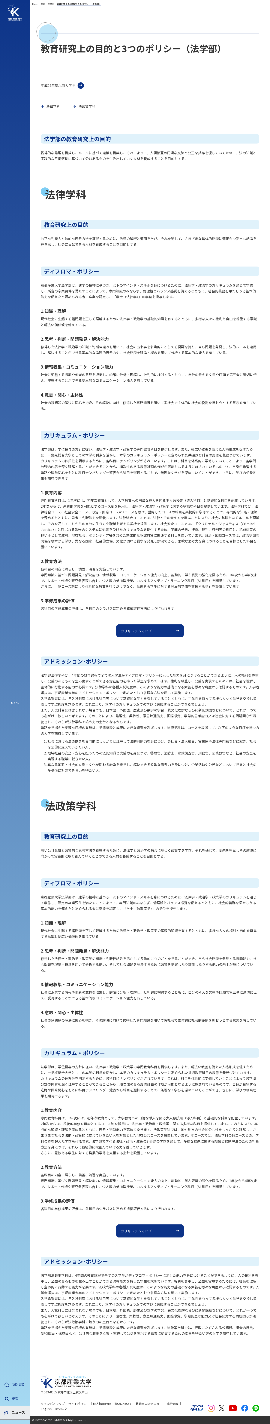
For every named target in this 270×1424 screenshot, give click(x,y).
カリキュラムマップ (136, 630)
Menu (15, 703)
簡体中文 (61, 1409)
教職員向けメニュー (149, 1404)
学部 (42, 4)
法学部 (51, 4)
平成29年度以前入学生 (58, 85)
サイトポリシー (78, 1404)
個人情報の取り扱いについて (112, 1404)
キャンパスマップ (53, 1404)
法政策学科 (87, 106)
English (46, 1409)
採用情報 (172, 1404)
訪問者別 (18, 1384)
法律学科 (53, 106)
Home (35, 4)
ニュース (18, 1398)
